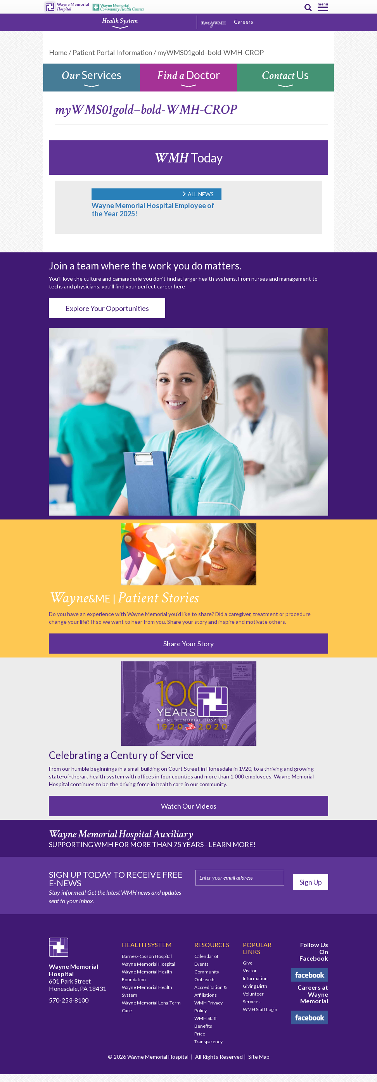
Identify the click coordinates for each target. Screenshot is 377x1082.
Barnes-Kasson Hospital (147, 956)
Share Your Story (188, 643)
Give (247, 963)
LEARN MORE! (232, 844)
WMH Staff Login (260, 1009)
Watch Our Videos (188, 806)
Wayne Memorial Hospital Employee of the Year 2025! (153, 209)
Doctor (188, 79)
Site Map (259, 1056)
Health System (120, 22)
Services (91, 79)
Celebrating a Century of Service (121, 755)
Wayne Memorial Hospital (148, 964)
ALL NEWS (197, 194)
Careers (243, 21)
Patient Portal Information (112, 52)
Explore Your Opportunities (107, 308)
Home (58, 52)
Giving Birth (255, 986)
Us (285, 79)
